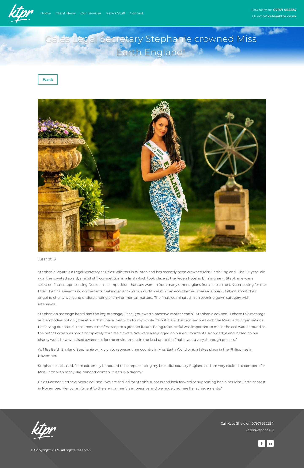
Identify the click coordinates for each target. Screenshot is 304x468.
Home (45, 13)
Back (48, 79)
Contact (136, 13)
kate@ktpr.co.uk (260, 430)
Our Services (91, 13)
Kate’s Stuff (115, 13)
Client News (66, 13)
